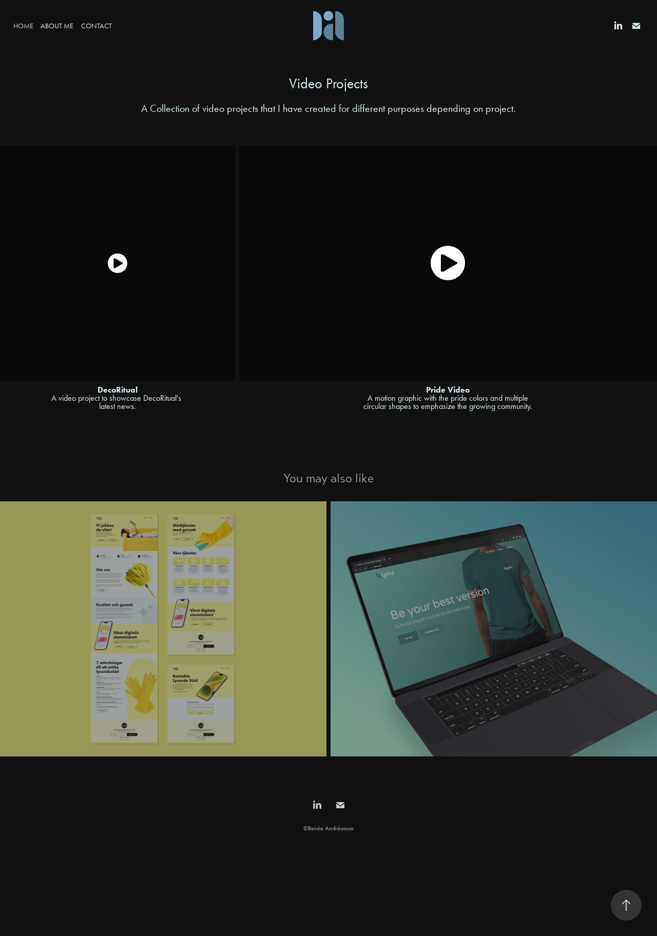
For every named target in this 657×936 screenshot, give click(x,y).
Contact (96, 26)
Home (23, 26)
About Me (57, 26)
